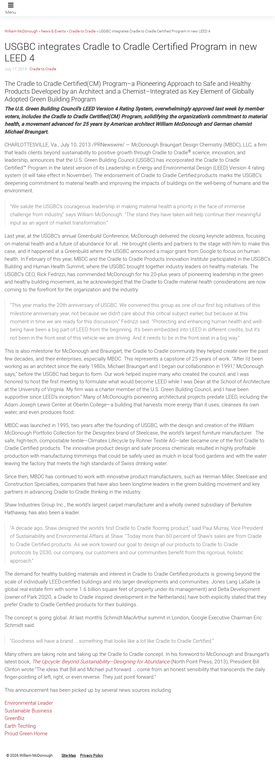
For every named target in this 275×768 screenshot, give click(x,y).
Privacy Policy (91, 755)
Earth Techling (20, 726)
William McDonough (21, 31)
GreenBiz (14, 718)
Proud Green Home (26, 733)
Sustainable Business (28, 711)
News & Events (53, 31)
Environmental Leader (29, 703)
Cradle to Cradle (82, 31)
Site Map (68, 755)
